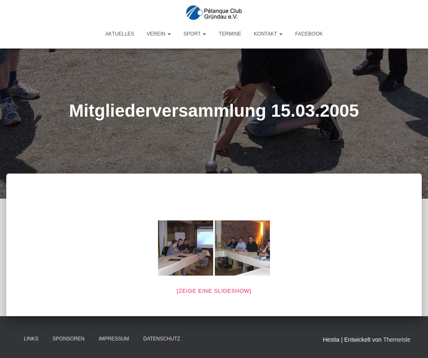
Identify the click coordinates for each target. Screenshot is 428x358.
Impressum (114, 339)
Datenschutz (161, 339)
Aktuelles (119, 34)
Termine (230, 34)
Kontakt (268, 34)
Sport (194, 34)
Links (31, 339)
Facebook (309, 34)
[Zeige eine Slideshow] (214, 291)
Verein (159, 34)
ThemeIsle (396, 339)
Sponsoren (69, 339)
